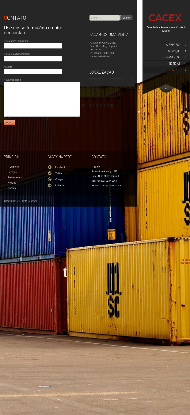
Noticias (174, 63)
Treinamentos (170, 57)
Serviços (174, 51)
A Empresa (173, 45)
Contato (174, 70)
